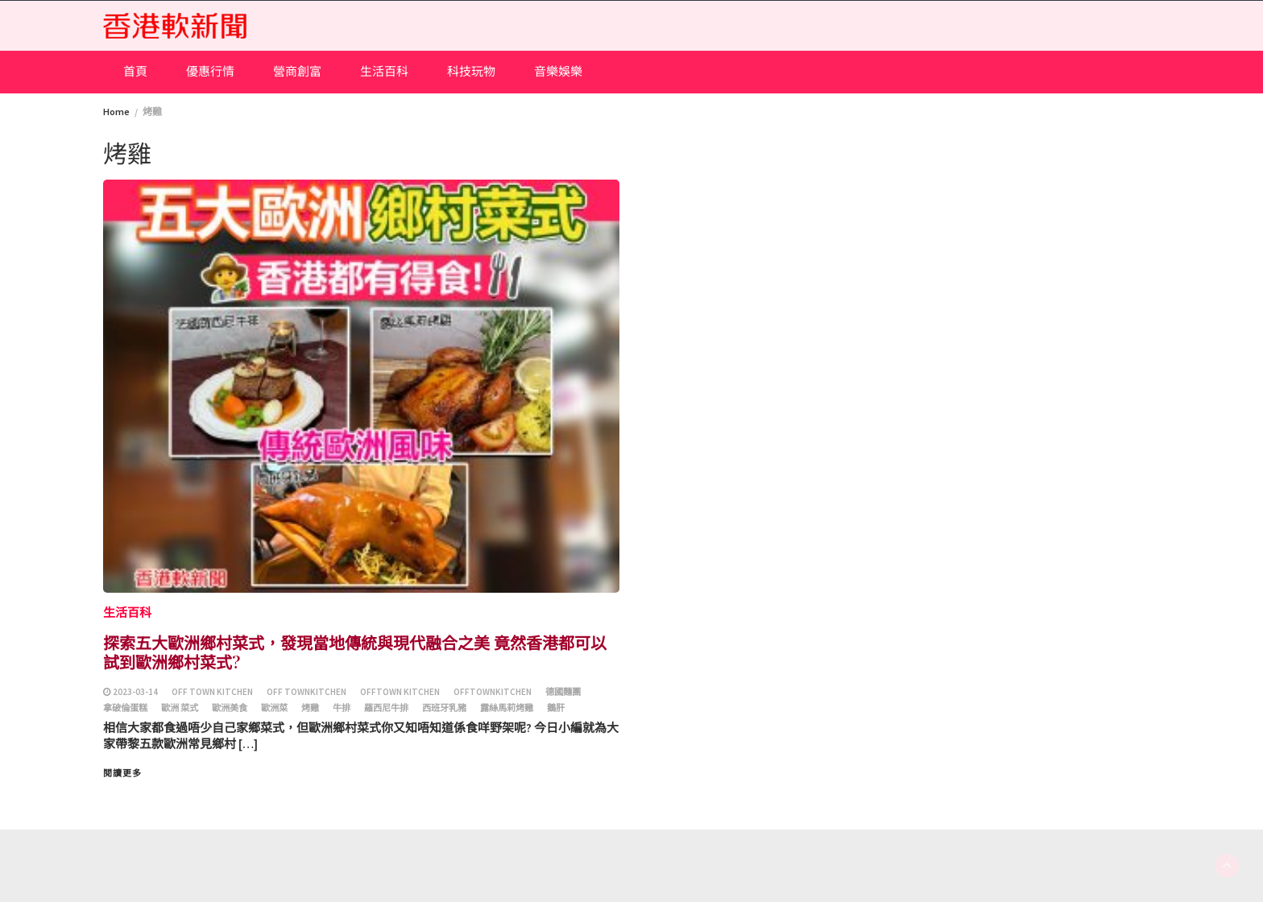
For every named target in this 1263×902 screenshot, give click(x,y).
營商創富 (297, 71)
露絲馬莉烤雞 (506, 708)
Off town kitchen (212, 691)
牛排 (341, 708)
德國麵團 (563, 691)
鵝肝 (556, 708)
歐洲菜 (274, 708)
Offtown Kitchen (400, 691)
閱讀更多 (122, 773)
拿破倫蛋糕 (125, 708)
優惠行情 (210, 71)
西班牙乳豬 (444, 708)
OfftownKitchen (492, 691)
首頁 (135, 71)
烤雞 (310, 708)
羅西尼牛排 (386, 708)
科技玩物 (471, 71)
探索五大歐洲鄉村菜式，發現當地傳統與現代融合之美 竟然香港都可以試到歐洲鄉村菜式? (355, 651)
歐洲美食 (229, 708)
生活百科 (384, 71)
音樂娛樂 (558, 71)
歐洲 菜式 (179, 708)
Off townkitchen (306, 691)
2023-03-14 (135, 691)
